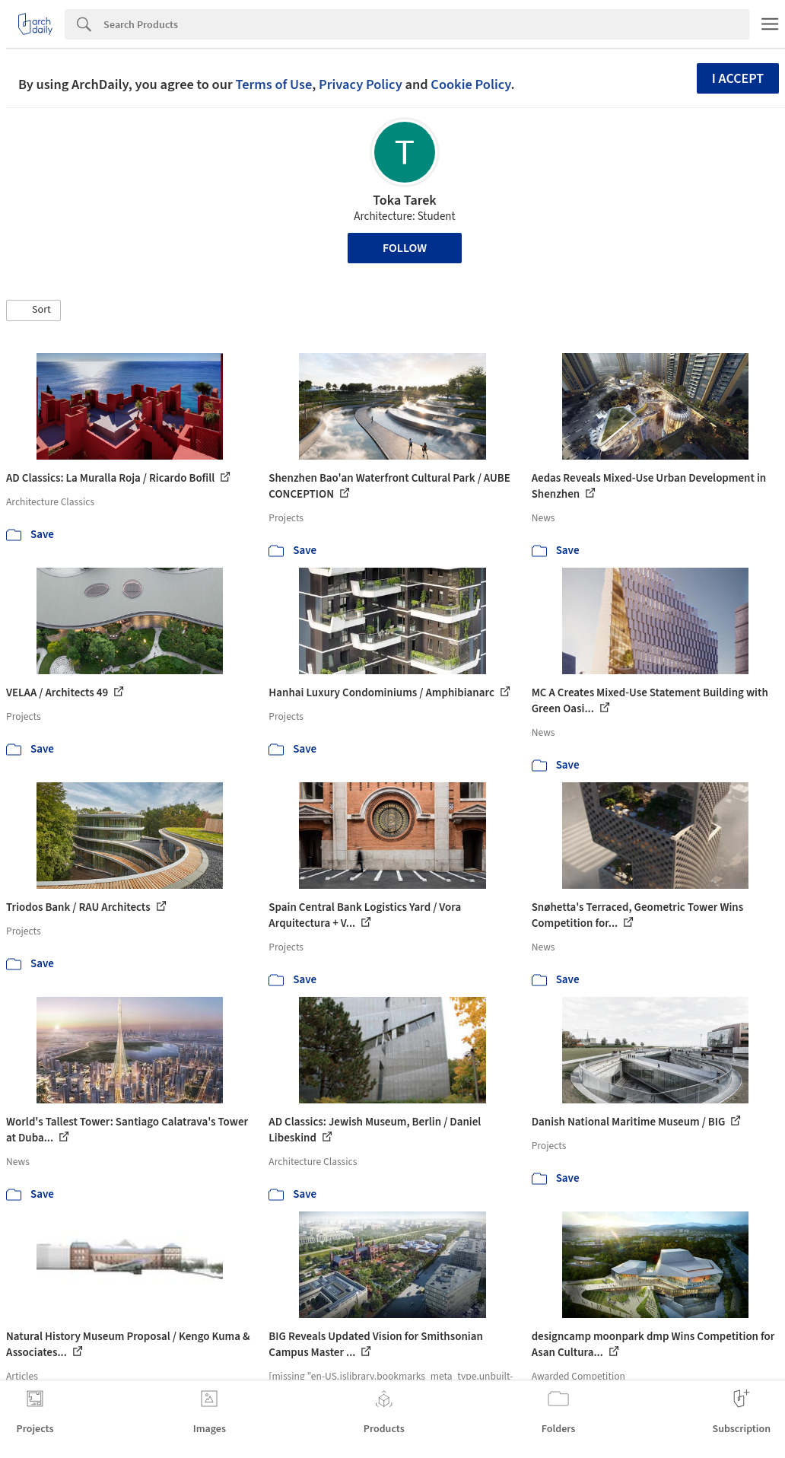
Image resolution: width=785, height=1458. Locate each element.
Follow (405, 248)
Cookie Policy (470, 84)
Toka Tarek (404, 200)
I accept (738, 78)
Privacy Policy (360, 84)
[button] (33, 310)
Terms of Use (273, 84)
